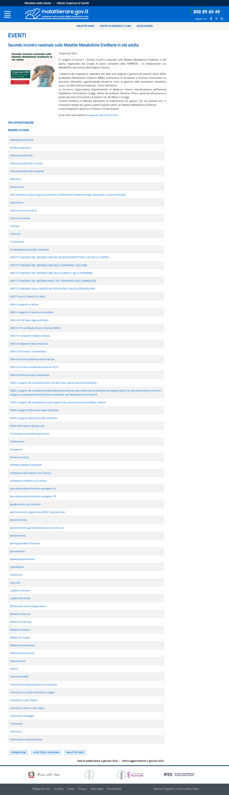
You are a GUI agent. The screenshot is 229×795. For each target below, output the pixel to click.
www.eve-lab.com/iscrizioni (103, 115)
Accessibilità (114, 789)
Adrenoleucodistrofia (21, 155)
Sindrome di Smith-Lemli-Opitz (27, 708)
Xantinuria (15, 731)
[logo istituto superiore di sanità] (89, 774)
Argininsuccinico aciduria (23, 210)
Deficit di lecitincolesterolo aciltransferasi (32, 359)
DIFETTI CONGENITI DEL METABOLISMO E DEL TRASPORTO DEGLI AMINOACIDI (53, 281)
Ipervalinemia (17, 551)
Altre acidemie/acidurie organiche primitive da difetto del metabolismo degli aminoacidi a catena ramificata (68, 195)
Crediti (71, 789)
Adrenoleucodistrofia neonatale (27, 171)
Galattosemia (17, 441)
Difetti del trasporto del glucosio (27, 426)
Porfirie (14, 669)
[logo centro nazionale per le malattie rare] (130, 774)
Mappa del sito (41, 789)
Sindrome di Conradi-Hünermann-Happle (32, 692)
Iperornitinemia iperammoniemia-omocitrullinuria (37, 528)
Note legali (96, 789)
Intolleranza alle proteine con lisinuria (30, 473)
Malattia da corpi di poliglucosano (28, 606)
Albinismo (15, 179)
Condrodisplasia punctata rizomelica (29, 249)
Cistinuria (15, 234)
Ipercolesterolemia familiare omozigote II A (33, 488)
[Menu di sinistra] (7, 14)
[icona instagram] (221, 18)
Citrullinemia (17, 242)
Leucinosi (15, 582)
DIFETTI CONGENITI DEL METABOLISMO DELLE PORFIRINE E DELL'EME (48, 265)
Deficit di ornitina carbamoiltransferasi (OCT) (34, 367)
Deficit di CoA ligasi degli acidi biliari (29, 320)
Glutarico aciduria (19, 457)
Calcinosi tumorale (20, 218)
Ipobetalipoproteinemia (22, 559)
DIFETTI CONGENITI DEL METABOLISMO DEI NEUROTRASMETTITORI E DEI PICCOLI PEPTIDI (59, 257)
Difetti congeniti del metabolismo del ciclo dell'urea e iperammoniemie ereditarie (53, 383)
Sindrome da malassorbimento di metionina (33, 684)
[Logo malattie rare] (57, 13)
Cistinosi (14, 226)
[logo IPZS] (179, 774)
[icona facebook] (211, 18)
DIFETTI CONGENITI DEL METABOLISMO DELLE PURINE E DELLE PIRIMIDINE (51, 273)
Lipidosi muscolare (20, 590)
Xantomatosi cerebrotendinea (26, 739)
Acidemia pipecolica (20, 147)
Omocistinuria (17, 661)
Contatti (58, 789)
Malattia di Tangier (20, 637)
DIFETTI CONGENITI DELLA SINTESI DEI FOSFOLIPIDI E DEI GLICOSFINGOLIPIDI (52, 288)
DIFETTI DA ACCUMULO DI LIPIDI (27, 296)
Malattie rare (75, 752)
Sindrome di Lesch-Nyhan (24, 700)
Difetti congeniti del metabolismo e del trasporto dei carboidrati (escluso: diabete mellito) (57, 402)
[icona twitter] (216, 18)
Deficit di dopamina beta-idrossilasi (29, 344)
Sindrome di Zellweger (22, 716)
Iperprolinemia (18, 535)
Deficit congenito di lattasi (24, 304)
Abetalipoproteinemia (21, 140)
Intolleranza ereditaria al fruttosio (28, 481)
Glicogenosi (16, 449)
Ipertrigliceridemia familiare (25, 543)
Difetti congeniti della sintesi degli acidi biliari (34, 410)
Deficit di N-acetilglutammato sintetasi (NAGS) (35, 328)
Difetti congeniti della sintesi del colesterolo (33, 418)
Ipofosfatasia (17, 567)
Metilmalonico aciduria (22, 653)
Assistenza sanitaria (46, 752)
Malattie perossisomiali (22, 645)
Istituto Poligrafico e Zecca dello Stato (176, 789)
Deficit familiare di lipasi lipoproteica (29, 375)
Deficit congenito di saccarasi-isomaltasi (31, 312)
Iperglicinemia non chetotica (25, 504)
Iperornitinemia (18, 520)
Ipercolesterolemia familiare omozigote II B (33, 496)
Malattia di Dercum (20, 614)
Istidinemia (16, 575)
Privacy (82, 789)
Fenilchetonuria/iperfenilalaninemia (29, 434)
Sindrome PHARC (19, 676)
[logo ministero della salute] (43, 774)
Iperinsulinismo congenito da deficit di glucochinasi (37, 512)
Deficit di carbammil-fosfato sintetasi (30, 336)
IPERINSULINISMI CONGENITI (26, 465)
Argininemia (16, 202)
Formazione (18, 752)
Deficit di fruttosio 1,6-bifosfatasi (28, 351)
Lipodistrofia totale (20, 598)
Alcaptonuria (17, 187)
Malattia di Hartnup (20, 622)
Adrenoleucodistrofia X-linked (26, 163)
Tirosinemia (16, 724)
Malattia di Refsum (20, 630)
